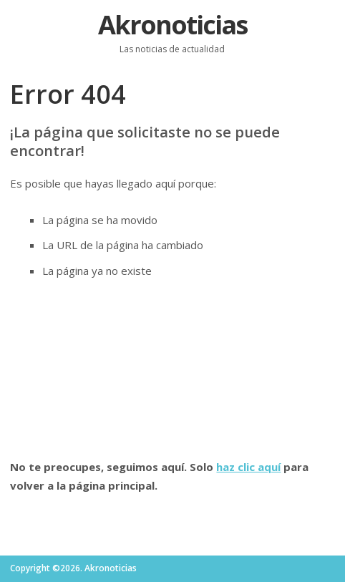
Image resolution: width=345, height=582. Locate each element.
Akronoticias (172, 24)
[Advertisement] (172, 368)
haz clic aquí (248, 467)
